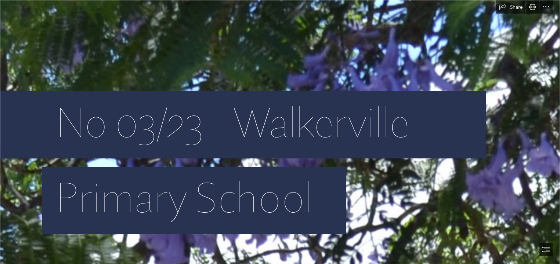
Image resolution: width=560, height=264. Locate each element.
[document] (280, 132)
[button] (510, 7)
